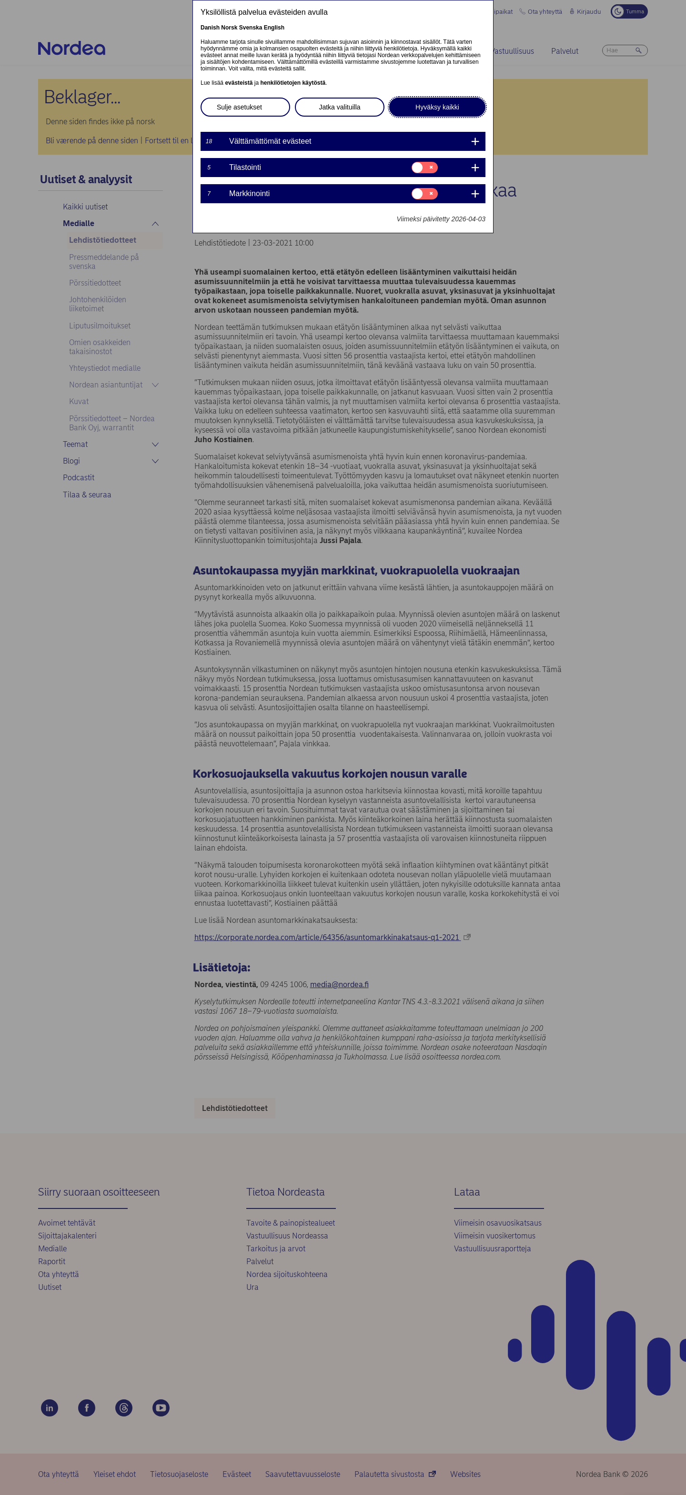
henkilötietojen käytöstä (292, 82)
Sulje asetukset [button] (239, 107)
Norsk (229, 27)
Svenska (250, 27)
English (274, 27)
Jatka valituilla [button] (339, 107)
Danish (210, 27)
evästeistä (238, 82)
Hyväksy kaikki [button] (437, 107)
